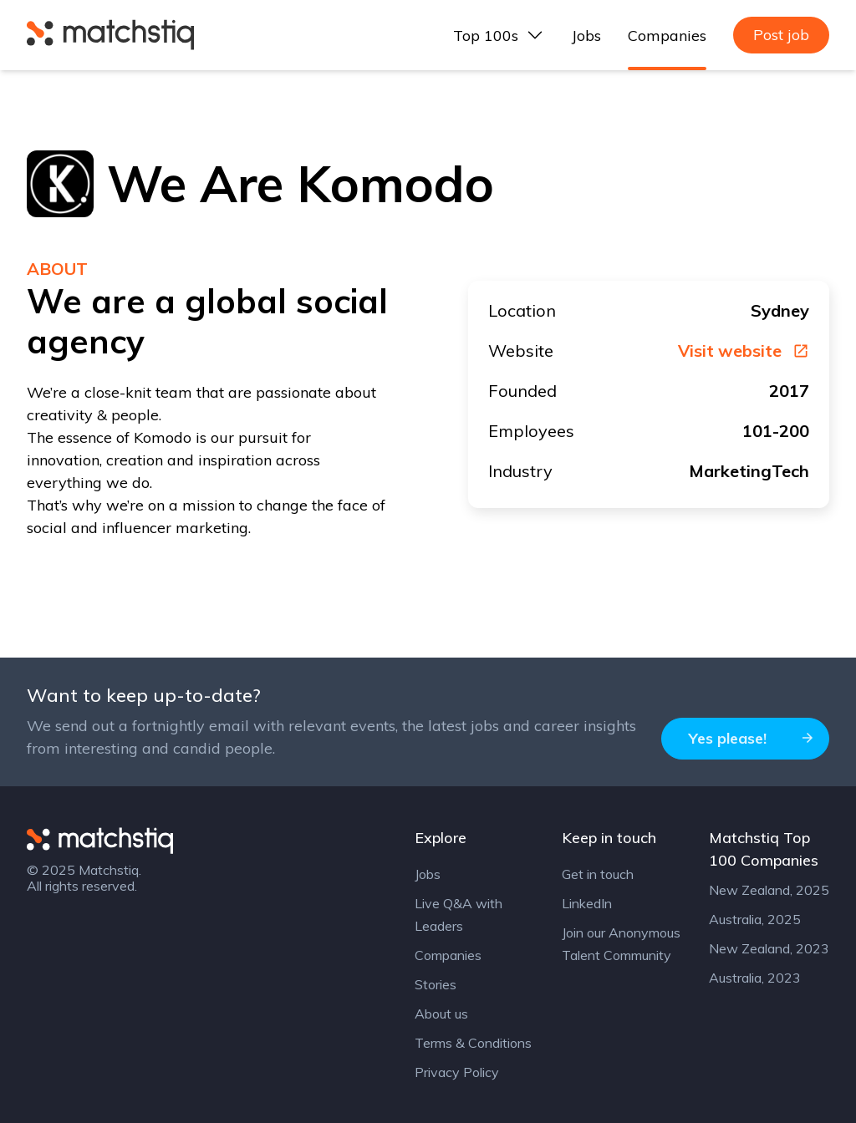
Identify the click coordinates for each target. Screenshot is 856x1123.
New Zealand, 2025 (769, 890)
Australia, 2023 (755, 977)
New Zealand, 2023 (769, 948)
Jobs (586, 35)
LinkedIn (587, 903)
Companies (667, 35)
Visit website (743, 351)
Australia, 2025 (755, 919)
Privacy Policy (457, 1072)
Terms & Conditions (473, 1042)
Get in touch (598, 874)
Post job (781, 34)
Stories (435, 984)
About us (441, 1013)
